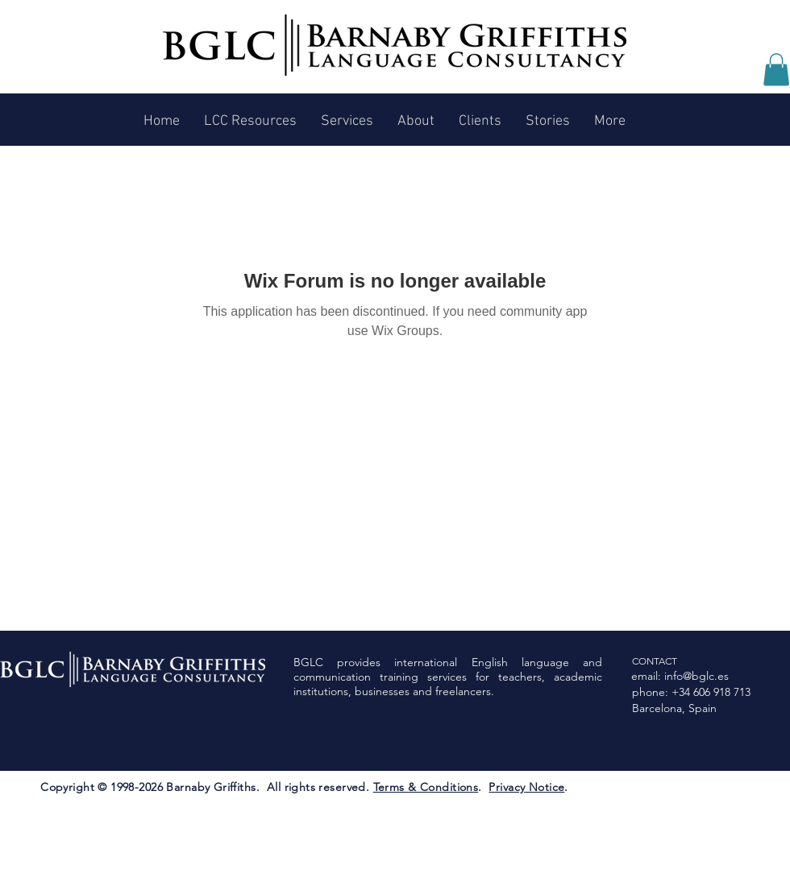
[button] (776, 69)
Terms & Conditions (426, 787)
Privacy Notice (526, 787)
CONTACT (654, 661)
